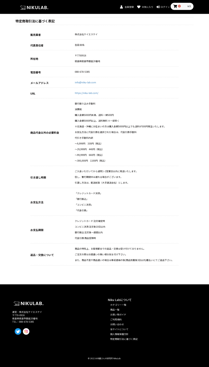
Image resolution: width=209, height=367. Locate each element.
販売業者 (35, 35)
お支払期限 (36, 230)
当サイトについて (119, 329)
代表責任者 (36, 45)
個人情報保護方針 (119, 334)
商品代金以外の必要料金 (44, 133)
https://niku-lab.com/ (86, 93)
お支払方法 (36, 202)
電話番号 (35, 72)
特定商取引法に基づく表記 (124, 339)
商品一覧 (114, 309)
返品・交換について (42, 255)
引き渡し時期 (38, 177)
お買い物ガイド (118, 314)
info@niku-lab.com (85, 82)
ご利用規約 (116, 319)
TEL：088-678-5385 (23, 321)
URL (32, 93)
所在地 (34, 59)
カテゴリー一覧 (118, 304)
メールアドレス (39, 83)
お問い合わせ (117, 324)
